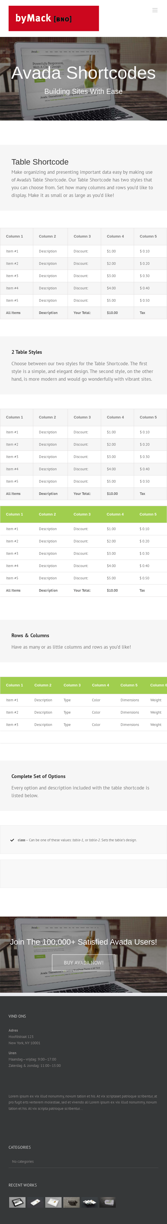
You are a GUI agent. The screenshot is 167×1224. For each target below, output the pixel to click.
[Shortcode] (83, 79)
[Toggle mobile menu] (155, 10)
